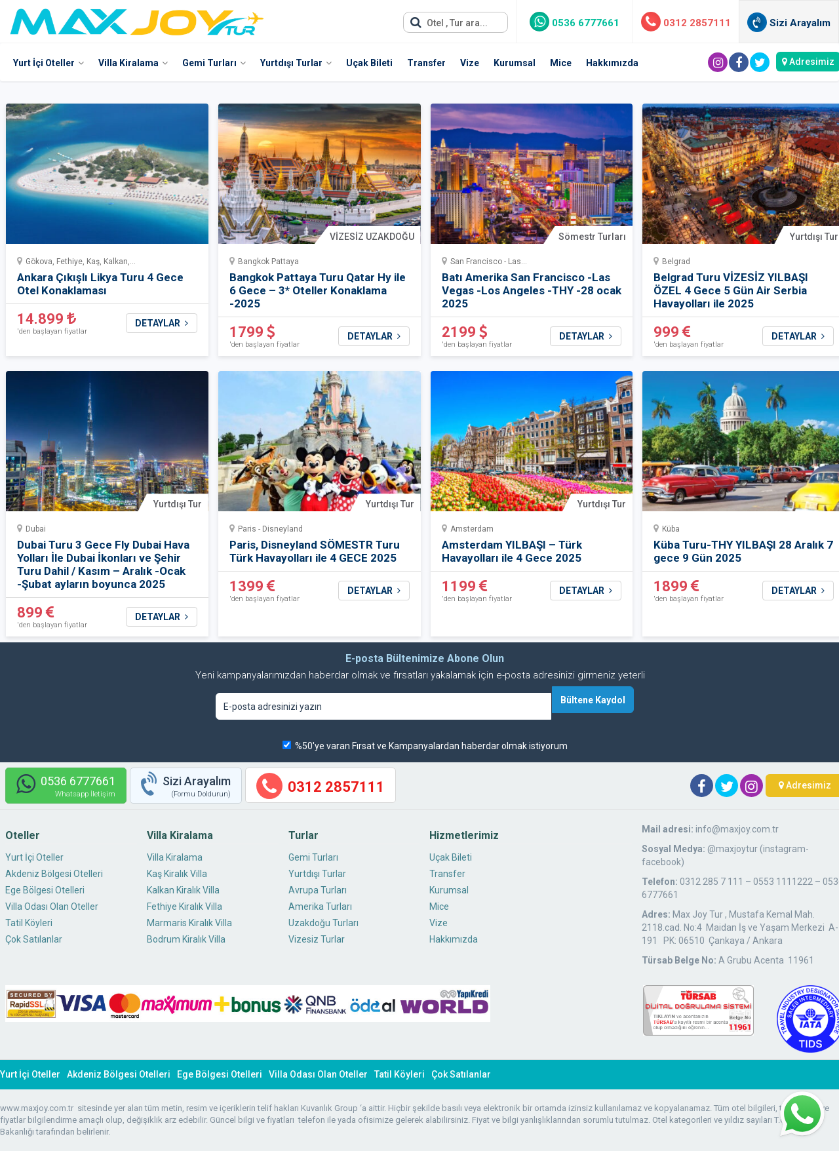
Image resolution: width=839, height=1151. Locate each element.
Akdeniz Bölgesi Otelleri (54, 873)
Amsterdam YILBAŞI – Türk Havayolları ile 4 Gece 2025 (512, 551)
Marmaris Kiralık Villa (189, 923)
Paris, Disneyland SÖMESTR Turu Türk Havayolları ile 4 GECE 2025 (314, 551)
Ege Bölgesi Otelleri (45, 890)
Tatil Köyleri (28, 923)
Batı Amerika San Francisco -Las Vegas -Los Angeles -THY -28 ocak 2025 (531, 290)
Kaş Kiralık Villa (177, 873)
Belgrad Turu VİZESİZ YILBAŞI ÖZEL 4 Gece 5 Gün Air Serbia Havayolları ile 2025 (731, 290)
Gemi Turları (209, 63)
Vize (469, 63)
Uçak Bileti (369, 63)
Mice (561, 63)
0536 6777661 (574, 22)
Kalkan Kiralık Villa (183, 890)
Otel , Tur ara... (449, 22)
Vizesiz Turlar (316, 939)
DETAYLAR (161, 323)
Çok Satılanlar (33, 939)
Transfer (426, 63)
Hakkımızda (612, 63)
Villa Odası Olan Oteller (51, 906)
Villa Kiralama (128, 63)
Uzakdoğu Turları (323, 923)
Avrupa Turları (317, 890)
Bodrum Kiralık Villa (186, 939)
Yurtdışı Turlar (291, 63)
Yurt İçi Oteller (44, 63)
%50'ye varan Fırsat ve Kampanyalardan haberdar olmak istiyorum (431, 746)
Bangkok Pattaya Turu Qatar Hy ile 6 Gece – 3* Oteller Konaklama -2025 (317, 290)
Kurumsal (515, 63)
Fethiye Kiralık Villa (184, 906)
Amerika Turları (320, 906)
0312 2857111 (686, 23)
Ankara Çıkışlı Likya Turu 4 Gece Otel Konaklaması (100, 284)
